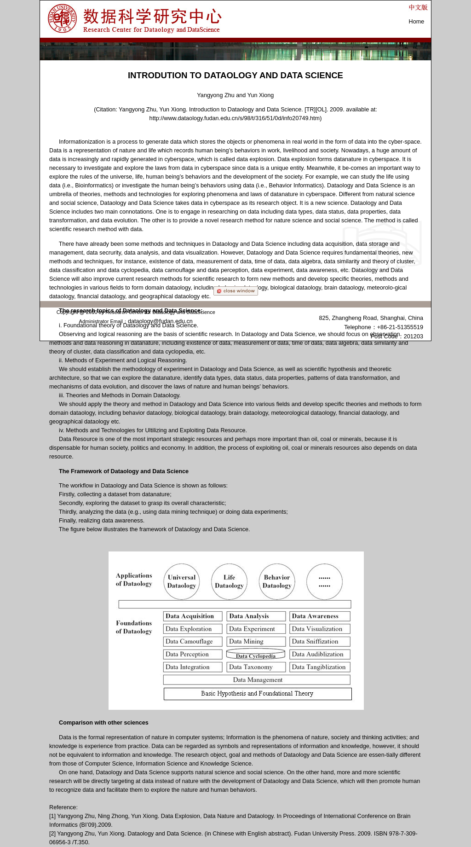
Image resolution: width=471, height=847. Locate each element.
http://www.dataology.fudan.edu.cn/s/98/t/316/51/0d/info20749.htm (234, 118)
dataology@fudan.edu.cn (160, 321)
